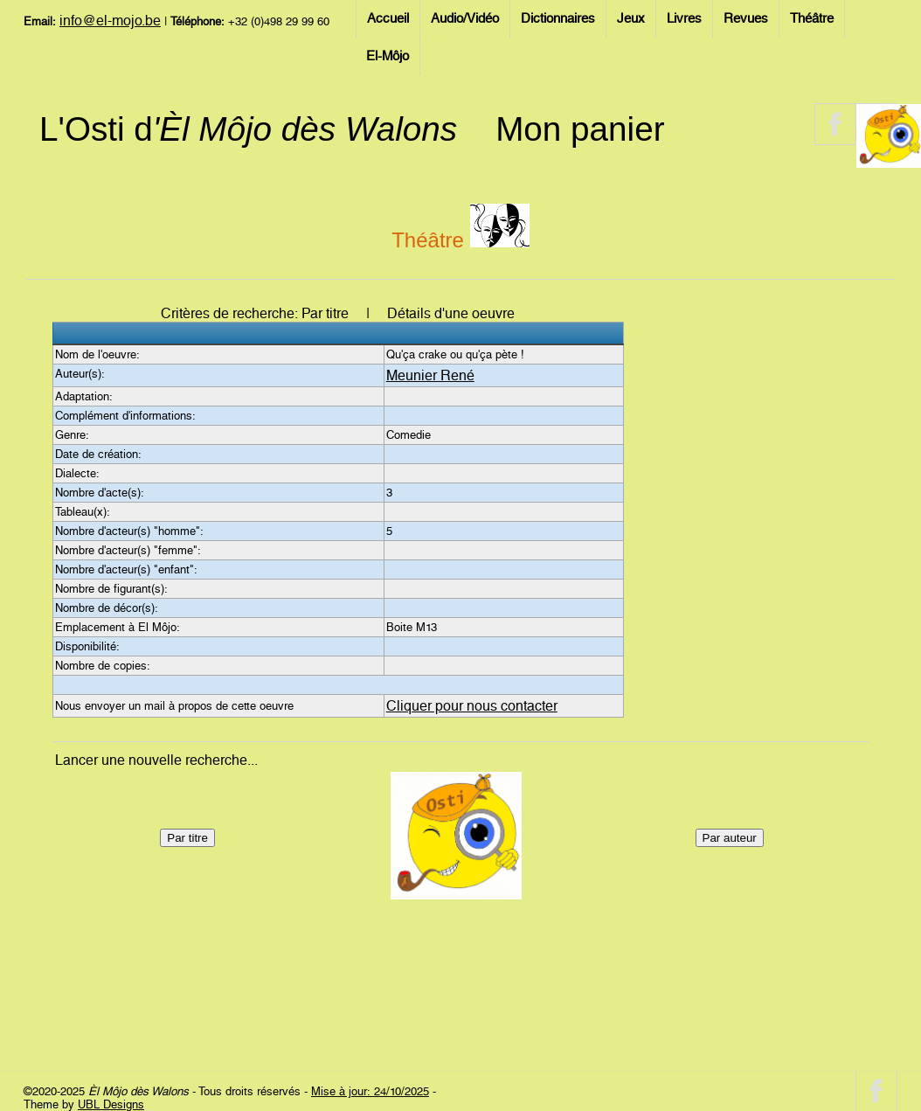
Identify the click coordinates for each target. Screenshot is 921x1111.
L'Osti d (248, 129)
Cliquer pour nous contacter (471, 706)
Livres (684, 18)
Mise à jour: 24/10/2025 (370, 1091)
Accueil (388, 18)
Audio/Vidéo (465, 18)
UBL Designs (111, 1104)
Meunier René (430, 375)
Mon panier (579, 129)
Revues (746, 18)
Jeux (631, 18)
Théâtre (812, 18)
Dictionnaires (558, 18)
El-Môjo (387, 56)
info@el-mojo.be (110, 20)
